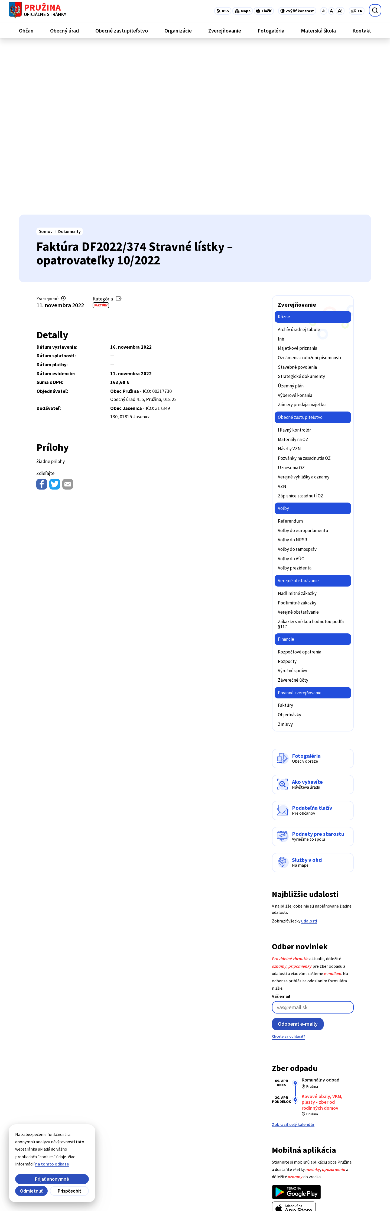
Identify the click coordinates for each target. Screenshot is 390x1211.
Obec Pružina (158, 1196)
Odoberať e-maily (298, 856)
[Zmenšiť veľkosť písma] (323, 11)
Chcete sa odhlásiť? (288, 868)
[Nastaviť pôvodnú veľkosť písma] (331, 11)
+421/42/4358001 (346, 1152)
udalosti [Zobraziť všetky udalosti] (309, 753)
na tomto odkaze (52, 1164)
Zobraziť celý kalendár (293, 956)
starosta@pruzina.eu (350, 1171)
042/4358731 (341, 1158)
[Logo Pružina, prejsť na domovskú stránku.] (37, 10)
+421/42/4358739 (346, 1145)
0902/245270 (341, 1165)
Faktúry (101, 137)
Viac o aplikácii (286, 1054)
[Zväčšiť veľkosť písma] (340, 11)
